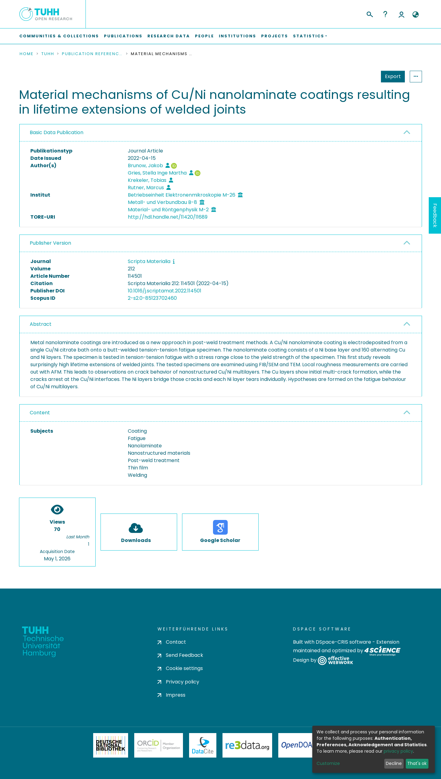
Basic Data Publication (56, 132)
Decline (394, 763)
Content (40, 412)
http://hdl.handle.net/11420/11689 (167, 216)
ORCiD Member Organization (158, 745)
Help (385, 14)
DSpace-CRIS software (343, 641)
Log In (401, 14)
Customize (328, 763)
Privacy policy (178, 681)
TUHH (47, 54)
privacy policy (398, 751)
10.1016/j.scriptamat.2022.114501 (164, 290)
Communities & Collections (59, 36)
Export (393, 76)
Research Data (168, 36)
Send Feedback (180, 655)
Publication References (92, 54)
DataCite (202, 745)
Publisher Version (50, 242)
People (204, 36)
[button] (416, 14)
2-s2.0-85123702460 (152, 298)
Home (27, 54)
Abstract (40, 324)
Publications (123, 36)
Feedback (435, 215)
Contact (172, 641)
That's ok (417, 763)
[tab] (221, 132)
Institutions (237, 36)
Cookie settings (180, 668)
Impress (171, 694)
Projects (274, 36)
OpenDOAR (299, 745)
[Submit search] (369, 13)
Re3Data (247, 745)
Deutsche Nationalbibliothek (110, 745)
